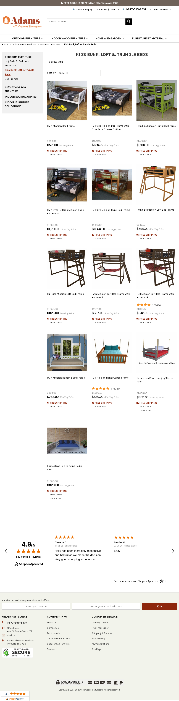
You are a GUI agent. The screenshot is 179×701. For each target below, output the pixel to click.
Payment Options (100, 644)
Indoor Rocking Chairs (20, 96)
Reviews (51, 650)
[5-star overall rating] (112, 389)
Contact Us (101, 9)
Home (5, 44)
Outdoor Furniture (27, 38)
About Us (114, 9)
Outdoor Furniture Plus (58, 639)
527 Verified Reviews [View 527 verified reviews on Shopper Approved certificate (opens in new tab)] (28, 557)
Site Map (96, 650)
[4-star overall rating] (156, 305)
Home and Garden (110, 38)
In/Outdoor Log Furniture (15, 89)
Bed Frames (12, 78)
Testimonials (53, 634)
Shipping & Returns (102, 634)
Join (159, 607)
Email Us (11, 636)
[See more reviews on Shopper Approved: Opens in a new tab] (136, 582)
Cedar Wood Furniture (58, 644)
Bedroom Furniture (50, 44)
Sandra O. (120, 543)
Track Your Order (100, 628)
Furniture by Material (149, 38)
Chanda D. (61, 543)
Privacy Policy (98, 639)
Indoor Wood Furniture (69, 38)
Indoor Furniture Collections (17, 104)
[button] (6, 551)
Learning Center (100, 623)
